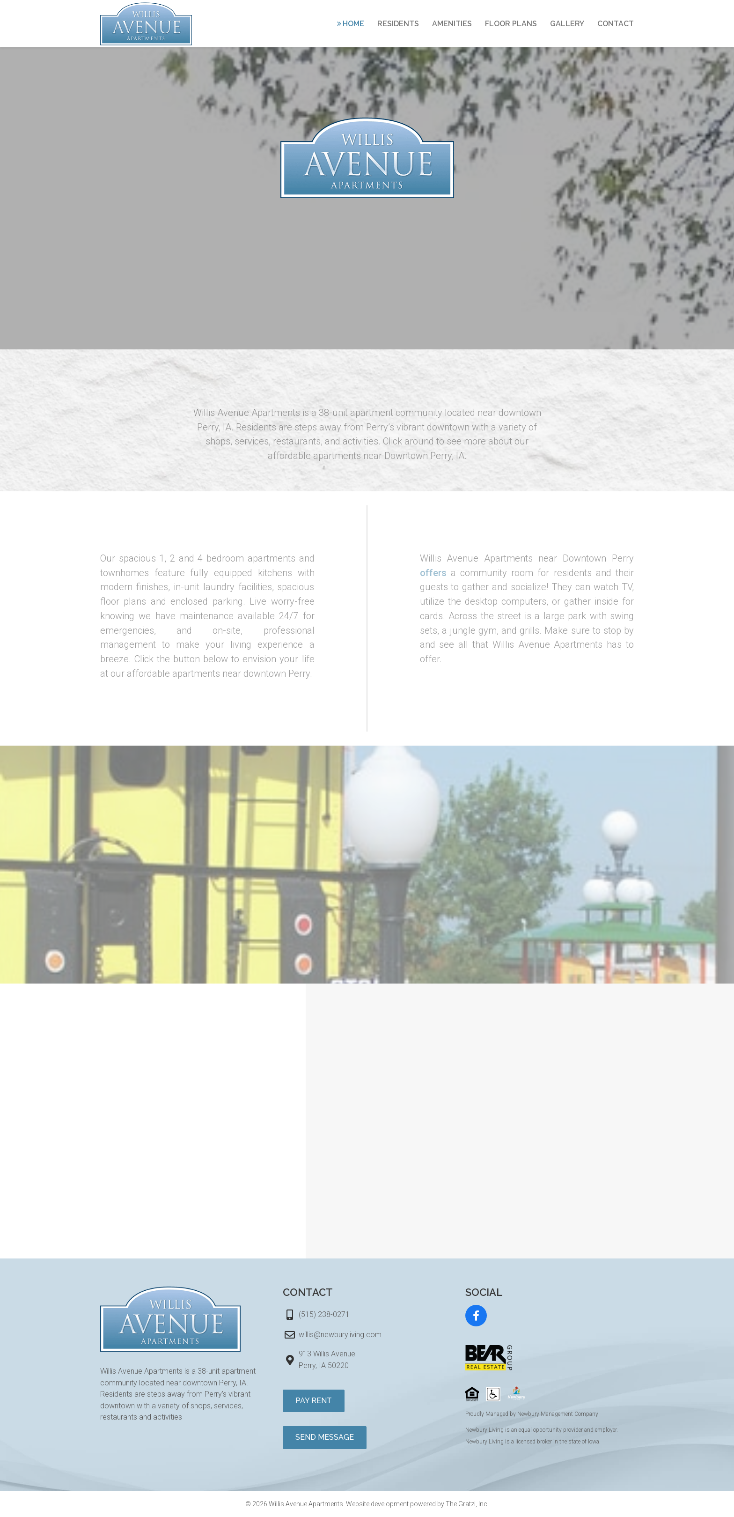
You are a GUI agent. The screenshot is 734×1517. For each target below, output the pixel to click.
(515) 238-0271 (324, 1314)
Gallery (567, 23)
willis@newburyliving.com (340, 1334)
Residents (398, 23)
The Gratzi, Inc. (467, 1504)
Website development (377, 1504)
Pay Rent (313, 1400)
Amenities (452, 23)
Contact (615, 23)
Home (353, 23)
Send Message (324, 1437)
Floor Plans (511, 23)
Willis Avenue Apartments (306, 1504)
